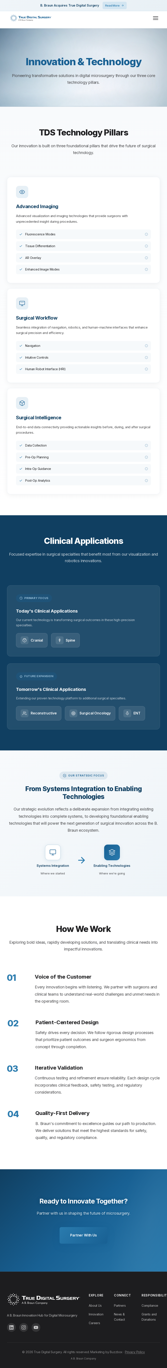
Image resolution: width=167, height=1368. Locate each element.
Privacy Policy (135, 1352)
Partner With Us (83, 1235)
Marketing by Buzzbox (106, 1352)
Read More (114, 5)
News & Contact (119, 1316)
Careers (94, 1323)
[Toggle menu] (155, 18)
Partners (120, 1305)
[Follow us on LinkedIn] (11, 1327)
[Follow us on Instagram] (23, 1327)
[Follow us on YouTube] (36, 1327)
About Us (95, 1305)
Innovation (96, 1314)
